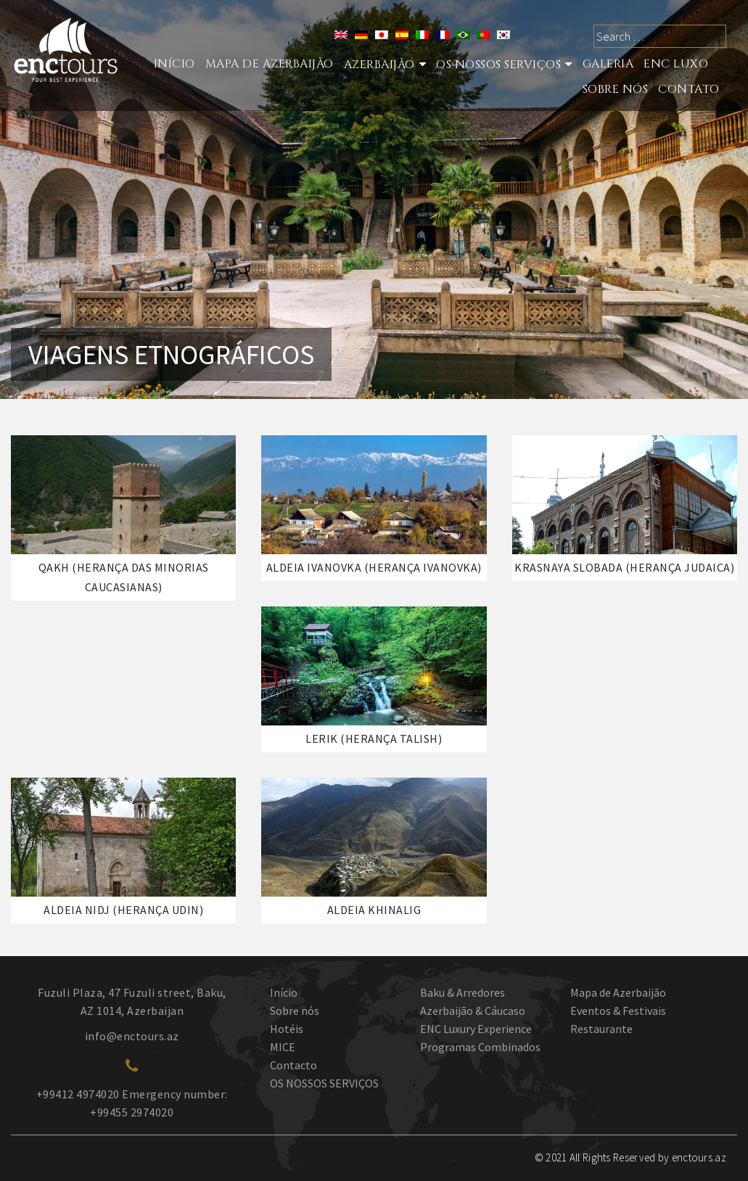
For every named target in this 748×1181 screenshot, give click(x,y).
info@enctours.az (132, 1036)
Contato (689, 89)
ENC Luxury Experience (476, 1028)
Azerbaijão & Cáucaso (472, 1010)
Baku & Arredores (462, 992)
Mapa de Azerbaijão (269, 64)
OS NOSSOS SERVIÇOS (324, 1083)
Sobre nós (616, 89)
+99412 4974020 (78, 1094)
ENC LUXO (676, 64)
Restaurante (601, 1028)
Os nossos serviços (498, 65)
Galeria (608, 64)
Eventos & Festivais (618, 1010)
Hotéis (286, 1028)
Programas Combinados (480, 1047)
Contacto (293, 1065)
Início (174, 64)
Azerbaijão (379, 65)
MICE (282, 1047)
